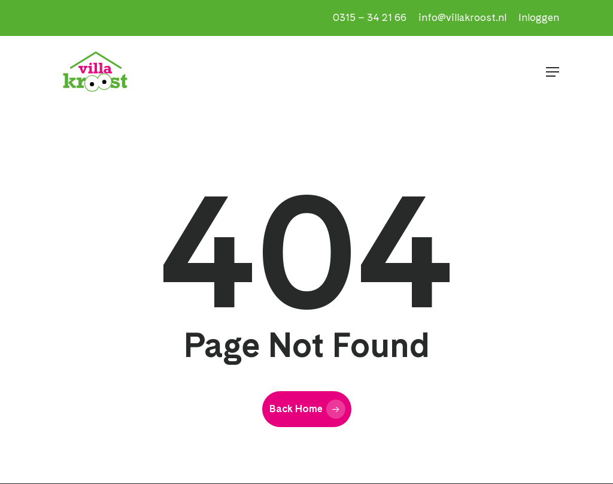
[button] (552, 72)
